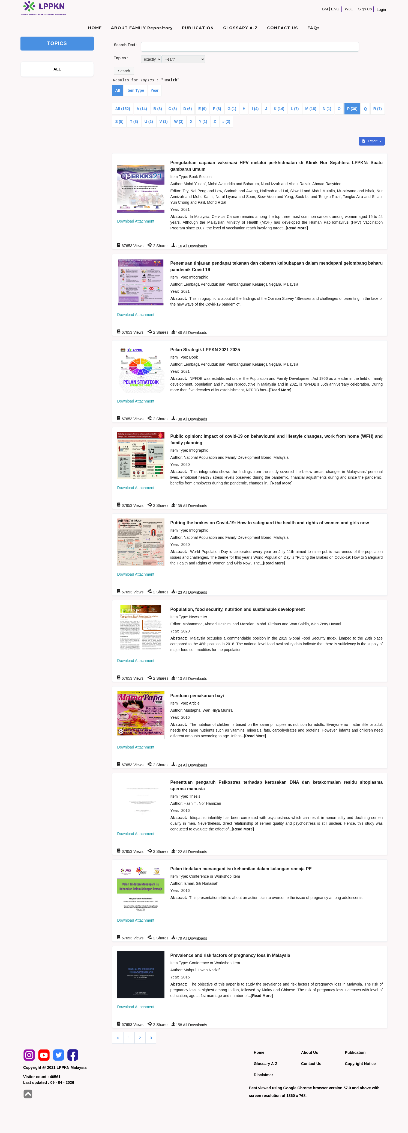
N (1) (327, 109)
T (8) (134, 121)
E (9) (202, 109)
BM (325, 9)
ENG (335, 9)
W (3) (178, 121)
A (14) (142, 109)
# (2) (226, 121)
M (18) (310, 109)
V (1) (163, 121)
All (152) (122, 109)
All (117, 90)
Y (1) (203, 121)
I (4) (255, 109)
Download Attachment (135, 221)
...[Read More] (295, 228)
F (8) (217, 109)
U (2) (149, 121)
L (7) (295, 109)
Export (370, 141)
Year (155, 90)
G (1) (231, 109)
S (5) (119, 121)
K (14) (279, 109)
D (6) (187, 109)
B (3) (158, 109)
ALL (57, 69)
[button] (124, 71)
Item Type (135, 90)
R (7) (377, 109)
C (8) (172, 109)
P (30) (352, 109)
